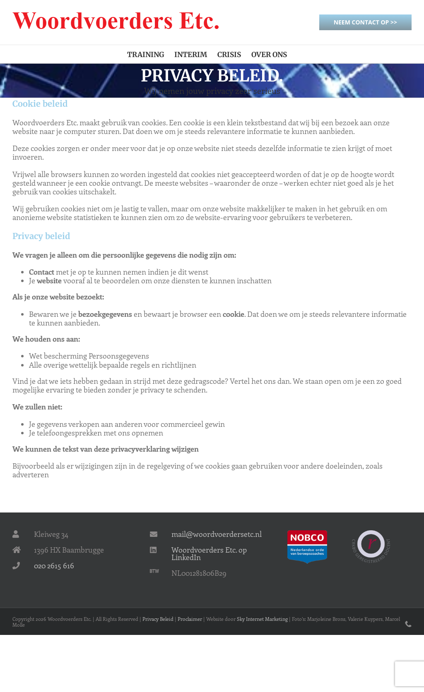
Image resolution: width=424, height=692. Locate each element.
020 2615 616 (54, 565)
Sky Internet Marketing (262, 618)
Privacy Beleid (157, 618)
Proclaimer (190, 618)
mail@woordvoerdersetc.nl (216, 534)
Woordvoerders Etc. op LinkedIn (209, 553)
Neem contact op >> (365, 22)
